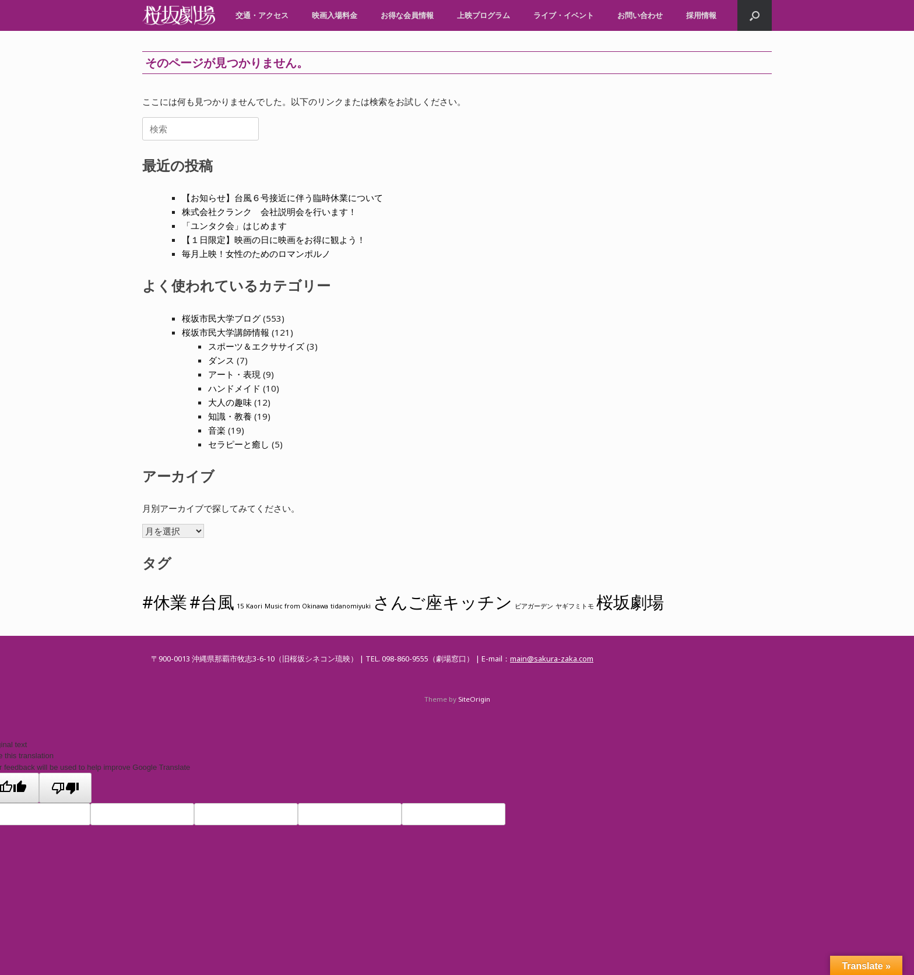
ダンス (221, 360)
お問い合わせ (640, 15)
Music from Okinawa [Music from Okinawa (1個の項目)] (296, 606)
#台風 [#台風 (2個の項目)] (211, 602)
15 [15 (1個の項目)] (240, 606)
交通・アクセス (262, 15)
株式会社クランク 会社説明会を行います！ (269, 211)
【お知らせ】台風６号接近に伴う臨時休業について (282, 197)
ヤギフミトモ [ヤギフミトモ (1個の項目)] (575, 606)
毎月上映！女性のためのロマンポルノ (256, 253)
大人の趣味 (230, 402)
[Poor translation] (65, 788)
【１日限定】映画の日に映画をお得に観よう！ (273, 239)
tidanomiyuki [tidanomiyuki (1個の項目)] (351, 606)
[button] (754, 15)
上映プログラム (483, 15)
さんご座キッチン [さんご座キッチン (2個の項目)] (442, 602)
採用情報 (701, 15)
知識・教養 (230, 416)
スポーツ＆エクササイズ (256, 346)
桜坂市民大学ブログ (221, 318)
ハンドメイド (234, 388)
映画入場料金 (334, 15)
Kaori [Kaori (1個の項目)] (254, 606)
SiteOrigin (474, 699)
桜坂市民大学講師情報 (225, 332)
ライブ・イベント (563, 15)
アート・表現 (234, 374)
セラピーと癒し (238, 444)
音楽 (217, 430)
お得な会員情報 (407, 15)
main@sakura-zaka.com (551, 658)
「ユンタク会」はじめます (234, 225)
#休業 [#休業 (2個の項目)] (164, 602)
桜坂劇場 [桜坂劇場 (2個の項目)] (630, 602)
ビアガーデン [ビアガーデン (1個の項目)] (534, 606)
